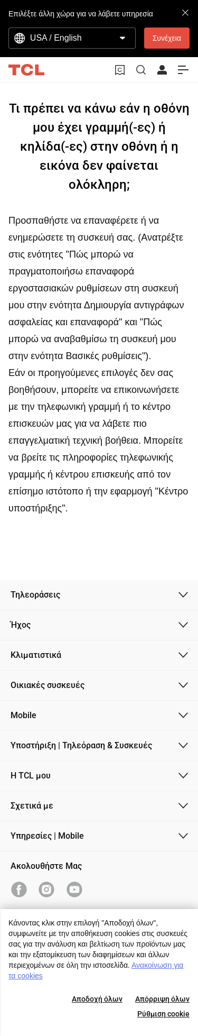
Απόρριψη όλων (162, 999)
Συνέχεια (167, 38)
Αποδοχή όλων (97, 999)
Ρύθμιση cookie (163, 1014)
